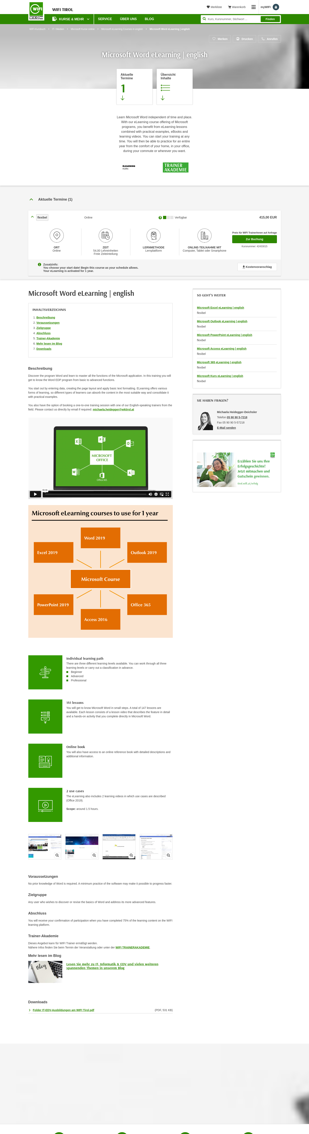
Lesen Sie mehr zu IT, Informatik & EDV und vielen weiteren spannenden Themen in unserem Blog (112, 966)
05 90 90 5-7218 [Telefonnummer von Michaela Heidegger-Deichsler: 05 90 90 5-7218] (237, 417)
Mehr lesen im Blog (49, 343)
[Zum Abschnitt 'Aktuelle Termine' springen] (135, 87)
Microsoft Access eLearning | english (221, 348)
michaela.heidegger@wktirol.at (113, 409)
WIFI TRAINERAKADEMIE (132, 947)
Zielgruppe (43, 328)
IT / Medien (58, 29)
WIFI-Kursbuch (37, 29)
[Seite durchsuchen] (241, 19)
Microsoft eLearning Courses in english (122, 29)
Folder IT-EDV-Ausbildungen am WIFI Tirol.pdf (63, 1010)
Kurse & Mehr (68, 18)
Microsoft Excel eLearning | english (220, 307)
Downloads (44, 348)
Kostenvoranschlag (257, 266)
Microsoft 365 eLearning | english (219, 362)
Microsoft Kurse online (83, 29)
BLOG (149, 19)
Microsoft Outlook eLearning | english (222, 321)
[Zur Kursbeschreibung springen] (175, 87)
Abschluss (43, 333)
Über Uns (128, 19)
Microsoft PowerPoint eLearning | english (224, 335)
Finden (270, 19)
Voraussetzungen (48, 322)
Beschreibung (45, 317)
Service (105, 19)
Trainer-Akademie (48, 338)
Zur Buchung (261, 238)
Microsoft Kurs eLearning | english (220, 376)
